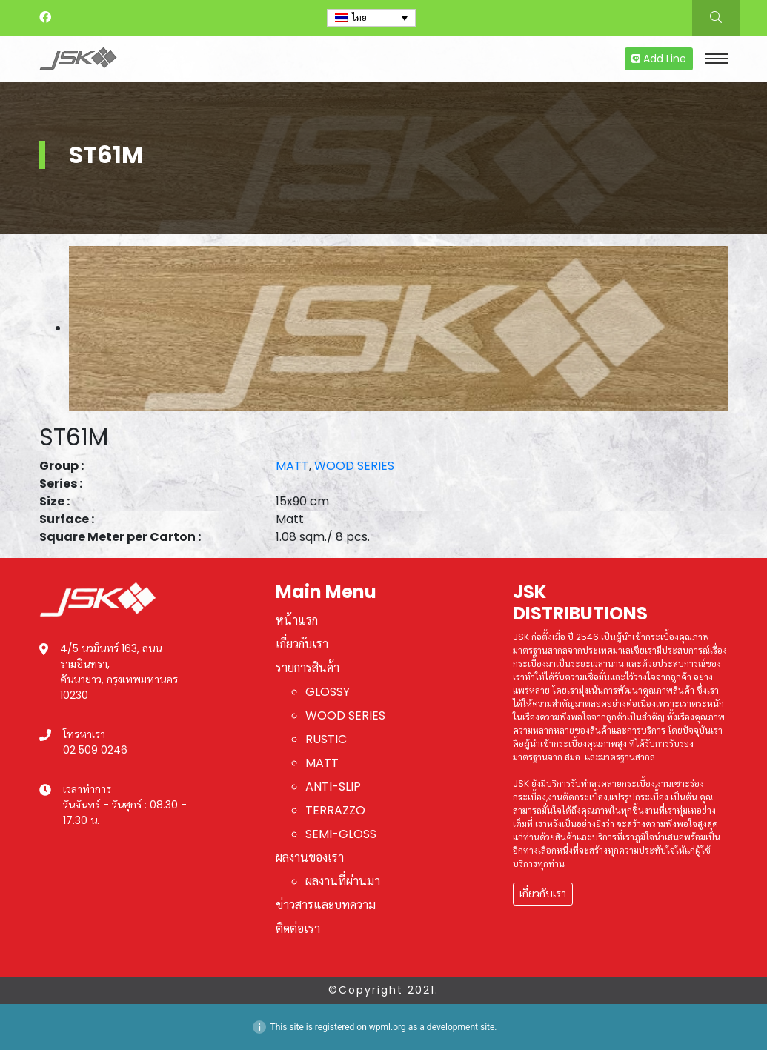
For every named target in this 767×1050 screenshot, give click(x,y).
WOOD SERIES (354, 465)
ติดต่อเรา (298, 928)
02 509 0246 (95, 749)
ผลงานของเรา (310, 857)
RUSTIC (326, 739)
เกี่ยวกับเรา (302, 644)
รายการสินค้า (307, 668)
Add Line (658, 58)
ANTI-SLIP (333, 786)
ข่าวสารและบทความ (326, 905)
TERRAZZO (335, 810)
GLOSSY (327, 691)
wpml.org (387, 1027)
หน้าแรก (297, 620)
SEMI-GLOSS (340, 834)
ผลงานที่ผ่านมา (342, 881)
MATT (292, 465)
